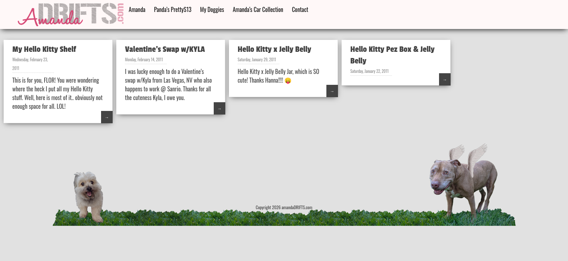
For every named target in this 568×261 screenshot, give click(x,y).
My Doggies (212, 9)
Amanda (137, 9)
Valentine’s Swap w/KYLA (165, 49)
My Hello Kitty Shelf (44, 49)
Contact (300, 9)
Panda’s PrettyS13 (172, 9)
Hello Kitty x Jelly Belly (274, 49)
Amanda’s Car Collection (258, 9)
